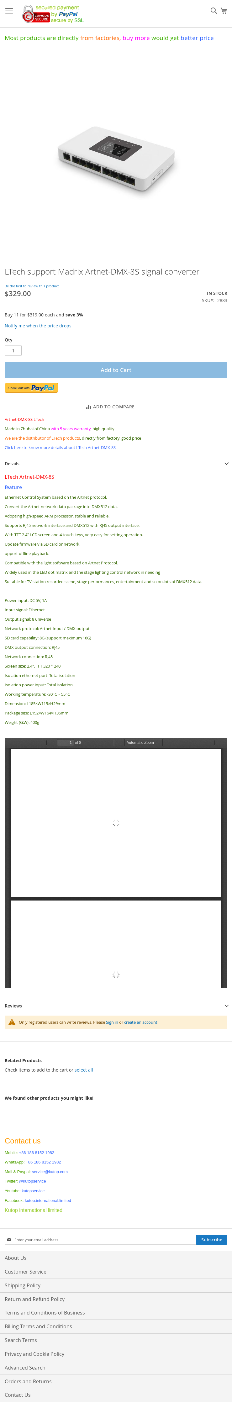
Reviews (13, 1006)
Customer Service (25, 1271)
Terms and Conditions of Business (45, 1312)
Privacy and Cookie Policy (34, 1353)
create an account (140, 1022)
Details (12, 464)
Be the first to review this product (32, 286)
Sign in (112, 1022)
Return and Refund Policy (35, 1299)
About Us (16, 1257)
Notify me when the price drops (38, 326)
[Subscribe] (211, 1240)
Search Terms (21, 1340)
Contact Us (18, 1394)
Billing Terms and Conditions (38, 1326)
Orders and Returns (28, 1381)
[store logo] (51, 13)
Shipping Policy (22, 1285)
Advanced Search (25, 1367)
